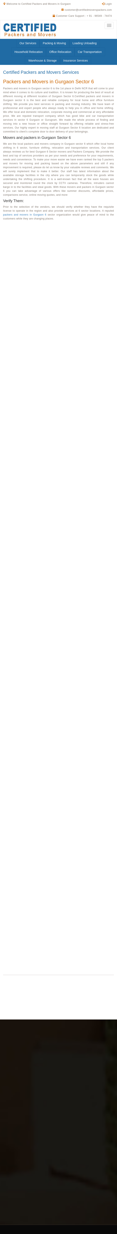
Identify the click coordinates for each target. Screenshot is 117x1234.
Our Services (28, 43)
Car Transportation (90, 52)
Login (107, 3)
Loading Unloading (85, 43)
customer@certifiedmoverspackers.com (88, 9)
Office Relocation (60, 52)
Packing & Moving (54, 43)
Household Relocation (28, 52)
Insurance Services (75, 60)
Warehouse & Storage (42, 60)
